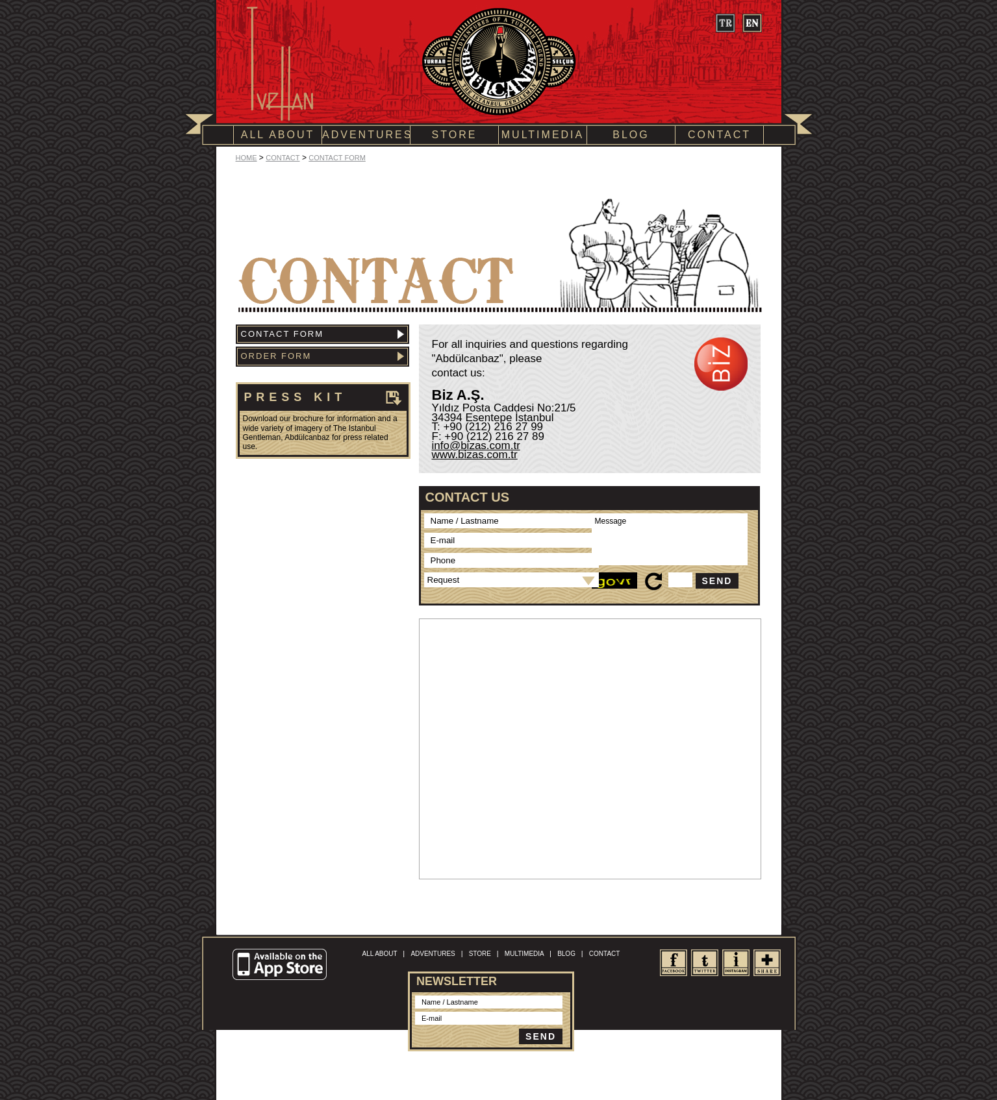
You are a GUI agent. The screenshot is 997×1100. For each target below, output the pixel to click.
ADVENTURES (366, 134)
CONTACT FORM (337, 158)
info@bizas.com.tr (476, 445)
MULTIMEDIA (542, 134)
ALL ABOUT (278, 134)
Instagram (736, 963)
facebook (673, 963)
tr (725, 23)
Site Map (522, 1069)
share (767, 963)
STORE (454, 134)
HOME (246, 158)
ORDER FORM (322, 356)
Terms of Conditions (475, 1069)
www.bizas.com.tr (475, 454)
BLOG (630, 134)
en (752, 23)
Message (670, 539)
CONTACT (719, 134)
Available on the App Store (281, 965)
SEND (717, 581)
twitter (704, 963)
